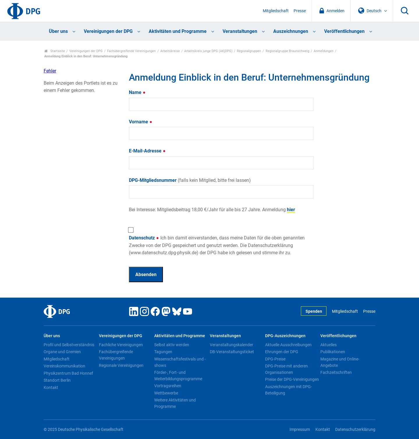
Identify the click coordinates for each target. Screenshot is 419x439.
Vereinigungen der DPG (108, 31)
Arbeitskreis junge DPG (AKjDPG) (208, 51)
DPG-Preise (275, 359)
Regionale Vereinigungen (121, 365)
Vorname (140, 122)
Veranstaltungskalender (231, 344)
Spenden (314, 311)
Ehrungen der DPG (281, 351)
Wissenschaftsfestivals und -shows (180, 362)
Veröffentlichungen (344, 31)
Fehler (50, 71)
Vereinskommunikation (64, 366)
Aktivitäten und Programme (178, 31)
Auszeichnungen (290, 31)
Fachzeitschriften (336, 372)
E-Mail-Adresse (147, 151)
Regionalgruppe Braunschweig (287, 51)
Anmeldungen (323, 51)
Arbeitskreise (170, 51)
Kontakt (51, 387)
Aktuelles (328, 344)
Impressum (300, 429)
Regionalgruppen (249, 51)
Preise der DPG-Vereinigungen (292, 379)
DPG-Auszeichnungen (285, 335)
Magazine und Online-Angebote (339, 362)
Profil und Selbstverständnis (69, 344)
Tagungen (163, 351)
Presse (300, 10)
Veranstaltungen (240, 31)
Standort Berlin (57, 380)
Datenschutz (217, 245)
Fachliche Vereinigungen (121, 344)
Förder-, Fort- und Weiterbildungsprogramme (178, 375)
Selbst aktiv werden (171, 344)
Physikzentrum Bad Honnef (68, 373)
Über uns (58, 31)
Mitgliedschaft (276, 10)
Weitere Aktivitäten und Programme (175, 403)
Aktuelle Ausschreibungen (288, 344)
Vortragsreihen (167, 385)
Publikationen (332, 351)
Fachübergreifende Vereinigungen (131, 51)
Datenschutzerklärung (355, 429)
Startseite (54, 51)
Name (137, 92)
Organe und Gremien (62, 351)
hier (291, 209)
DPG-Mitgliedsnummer (190, 180)
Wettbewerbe (166, 393)
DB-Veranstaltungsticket (232, 351)
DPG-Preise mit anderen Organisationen (286, 369)
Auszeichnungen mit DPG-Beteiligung (288, 389)
